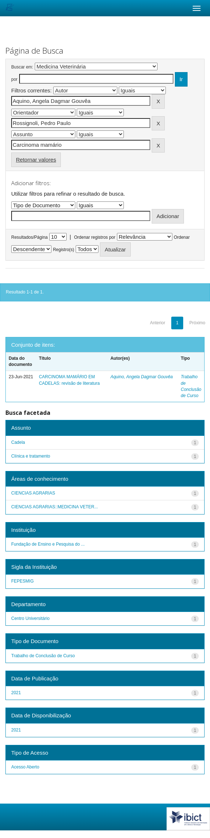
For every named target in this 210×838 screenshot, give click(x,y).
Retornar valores (36, 160)
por (14, 79)
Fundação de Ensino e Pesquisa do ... (48, 544)
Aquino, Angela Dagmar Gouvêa (141, 376)
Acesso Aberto (25, 767)
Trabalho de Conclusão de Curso (43, 655)
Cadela (18, 442)
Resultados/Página (29, 237)
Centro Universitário (30, 618)
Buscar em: (22, 67)
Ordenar (182, 237)
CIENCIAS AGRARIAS (33, 493)
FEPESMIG (22, 581)
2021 (16, 692)
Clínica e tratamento (30, 456)
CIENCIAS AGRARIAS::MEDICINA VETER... (54, 506)
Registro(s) (63, 249)
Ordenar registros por (94, 237)
